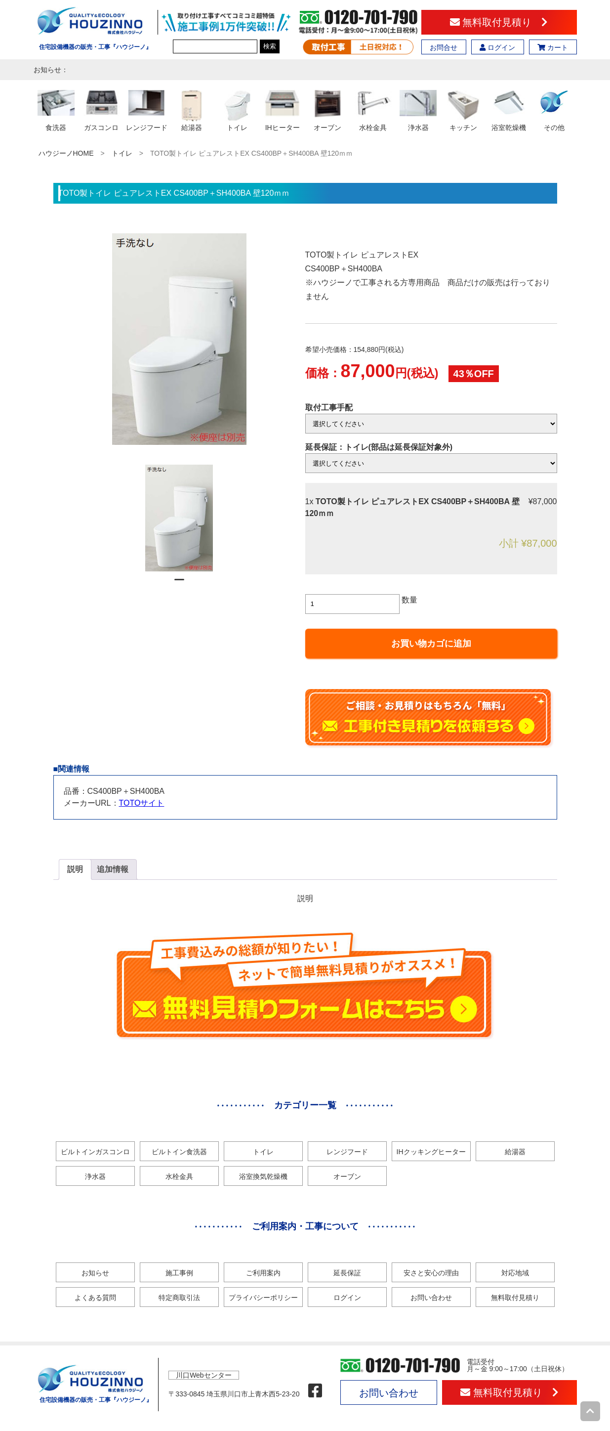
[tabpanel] (179, 518)
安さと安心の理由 (431, 1273)
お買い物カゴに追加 (431, 644)
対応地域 (515, 1273)
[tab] (75, 869)
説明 (75, 869)
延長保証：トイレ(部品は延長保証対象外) (379, 447)
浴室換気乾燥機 (263, 1176)
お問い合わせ (431, 1297)
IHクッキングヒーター (431, 1152)
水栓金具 (179, 1176)
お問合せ (443, 47)
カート (552, 47)
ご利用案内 (263, 1273)
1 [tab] (179, 584)
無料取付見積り (499, 22)
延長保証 (347, 1273)
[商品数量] (352, 604)
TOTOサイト (141, 803)
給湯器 (515, 1152)
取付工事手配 (329, 407)
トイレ (122, 153)
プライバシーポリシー (263, 1297)
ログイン (497, 47)
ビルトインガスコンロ (95, 1152)
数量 (409, 600)
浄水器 (95, 1176)
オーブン (347, 1176)
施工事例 (179, 1273)
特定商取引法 (179, 1297)
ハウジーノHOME (66, 153)
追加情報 (112, 869)
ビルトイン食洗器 (179, 1152)
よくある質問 (95, 1297)
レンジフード (347, 1152)
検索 (269, 46)
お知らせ (95, 1273)
